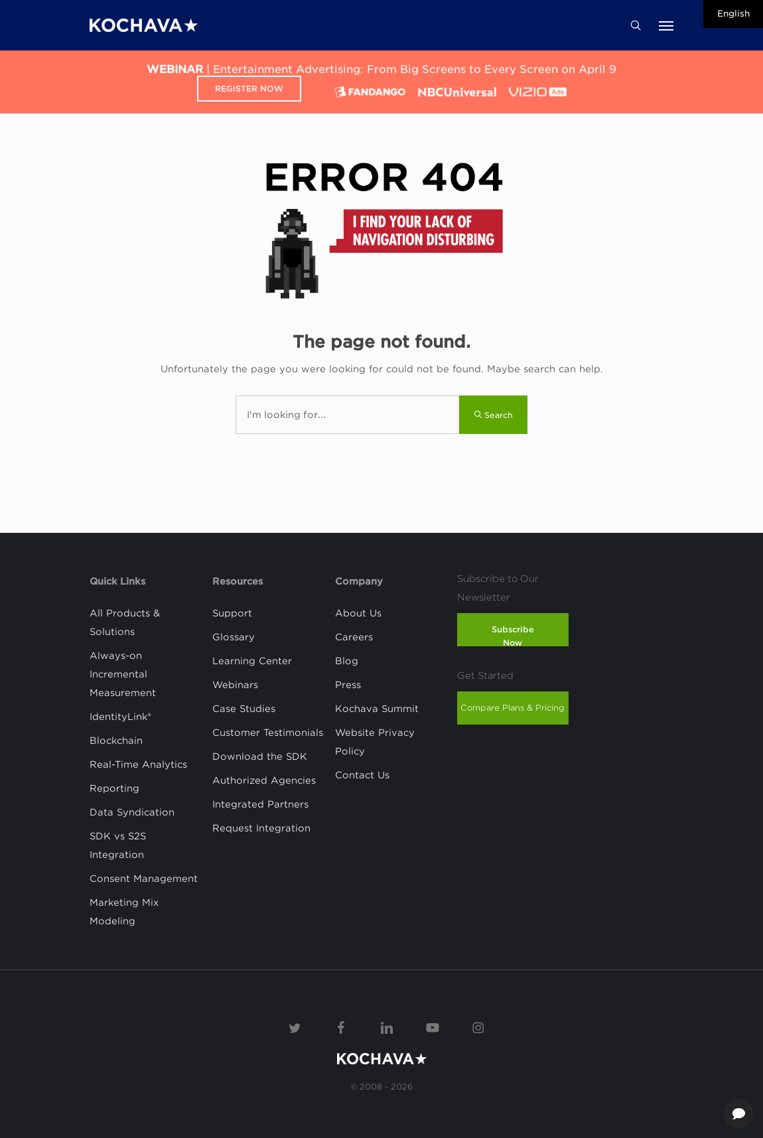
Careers (354, 637)
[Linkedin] (387, 1026)
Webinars (235, 684)
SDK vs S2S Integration (118, 845)
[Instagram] (478, 1026)
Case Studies (243, 708)
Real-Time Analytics (138, 764)
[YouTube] (433, 1026)
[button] (666, 25)
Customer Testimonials (267, 732)
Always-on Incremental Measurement (123, 674)
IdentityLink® (120, 716)
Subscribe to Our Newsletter (498, 588)
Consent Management (144, 878)
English (733, 14)
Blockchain (116, 740)
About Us (358, 613)
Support (232, 613)
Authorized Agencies (264, 780)
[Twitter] (295, 1026)
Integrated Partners (260, 804)
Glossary (233, 637)
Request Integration (261, 828)
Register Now (249, 89)
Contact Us (362, 775)
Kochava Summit (377, 708)
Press (348, 684)
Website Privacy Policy (375, 741)
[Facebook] (341, 1026)
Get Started (485, 675)
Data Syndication (132, 812)
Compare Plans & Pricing (512, 708)
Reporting (114, 788)
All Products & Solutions (125, 622)
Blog (346, 661)
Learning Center (252, 661)
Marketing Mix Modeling (124, 911)
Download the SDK (259, 756)
